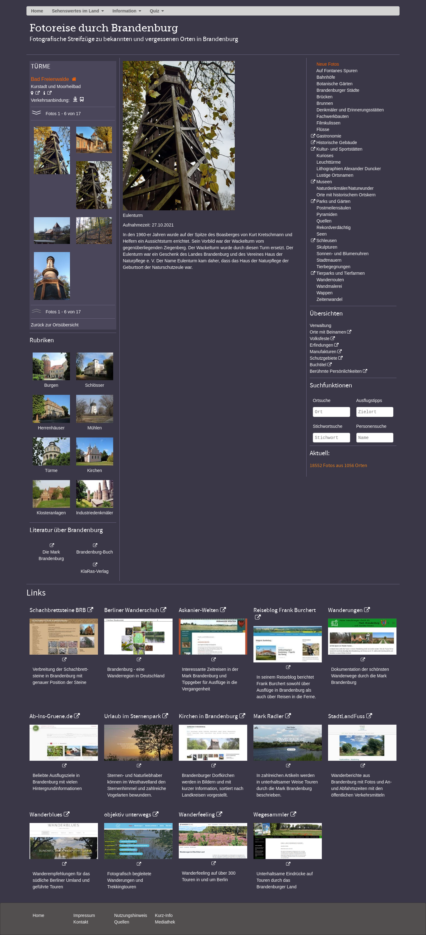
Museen (324, 181)
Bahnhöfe (326, 77)
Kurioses (325, 155)
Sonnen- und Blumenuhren (342, 253)
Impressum (84, 915)
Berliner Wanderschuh (131, 610)
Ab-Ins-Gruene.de (51, 716)
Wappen (325, 292)
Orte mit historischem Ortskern (346, 194)
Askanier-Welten (199, 610)
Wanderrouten (330, 279)
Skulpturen (327, 247)
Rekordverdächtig (334, 227)
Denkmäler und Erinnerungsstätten (350, 109)
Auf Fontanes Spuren (336, 70)
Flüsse (323, 129)
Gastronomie (328, 135)
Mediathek (165, 921)
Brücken (324, 96)
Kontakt (80, 921)
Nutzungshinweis (130, 915)
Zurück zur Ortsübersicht (54, 324)
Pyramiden (327, 214)
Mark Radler (268, 716)
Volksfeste (320, 338)
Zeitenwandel (329, 299)
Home (37, 10)
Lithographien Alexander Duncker (349, 168)
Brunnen (325, 103)
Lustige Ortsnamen (335, 175)
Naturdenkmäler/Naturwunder (345, 188)
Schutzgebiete (323, 358)
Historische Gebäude (336, 142)
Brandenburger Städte (338, 90)
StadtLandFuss (346, 716)
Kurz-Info (164, 915)
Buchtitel (318, 364)
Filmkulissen (328, 122)
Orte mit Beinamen (328, 332)
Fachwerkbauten (333, 116)
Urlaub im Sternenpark (132, 716)
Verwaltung (320, 325)
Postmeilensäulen (334, 207)
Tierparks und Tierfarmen (340, 273)
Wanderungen (345, 610)
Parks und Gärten (333, 201)
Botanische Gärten (335, 83)
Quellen (324, 220)
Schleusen (326, 240)
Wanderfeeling (197, 814)
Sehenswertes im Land (75, 10)
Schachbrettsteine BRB (58, 610)
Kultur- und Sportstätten (339, 149)
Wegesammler (271, 814)
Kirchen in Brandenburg (208, 716)
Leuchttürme (329, 162)
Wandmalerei (329, 286)
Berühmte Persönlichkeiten (336, 371)
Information (125, 10)
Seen (322, 233)
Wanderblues (46, 814)
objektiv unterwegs (127, 814)
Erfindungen (321, 345)
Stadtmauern (329, 260)
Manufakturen (323, 351)
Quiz (154, 10)
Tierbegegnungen (333, 266)
